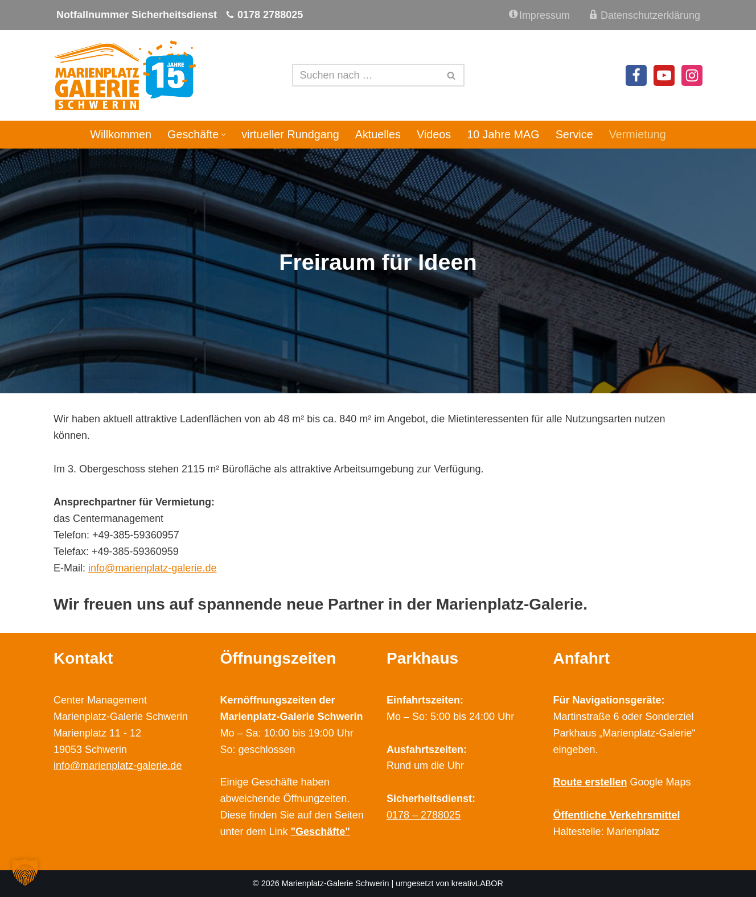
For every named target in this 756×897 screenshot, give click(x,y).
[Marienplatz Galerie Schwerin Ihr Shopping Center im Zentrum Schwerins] (125, 75)
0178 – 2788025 (424, 815)
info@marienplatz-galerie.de (152, 568)
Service (574, 134)
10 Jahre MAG (503, 134)
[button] (223, 135)
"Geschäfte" (320, 831)
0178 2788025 (270, 14)
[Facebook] (636, 75)
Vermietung (637, 134)
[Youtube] (664, 75)
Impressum (539, 14)
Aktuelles (378, 134)
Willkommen (120, 134)
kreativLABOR (477, 883)
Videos (434, 134)
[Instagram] (691, 75)
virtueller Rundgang (290, 134)
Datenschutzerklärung (643, 14)
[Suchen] (365, 75)
